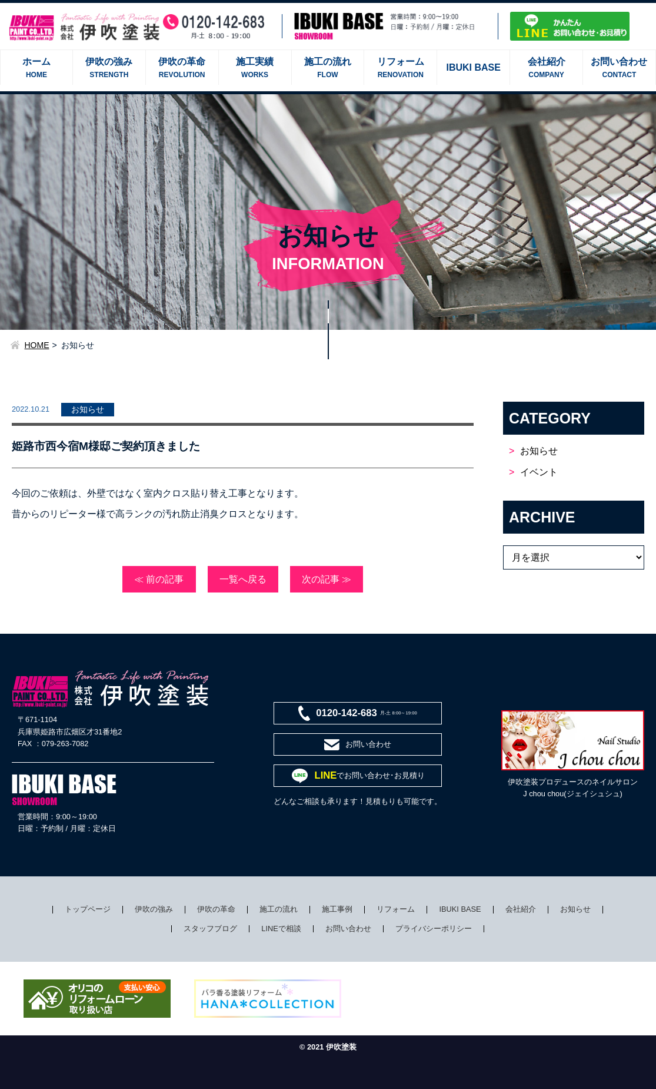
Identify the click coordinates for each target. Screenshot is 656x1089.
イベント (539, 472)
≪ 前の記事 (159, 579)
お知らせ (539, 451)
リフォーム (396, 909)
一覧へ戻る (243, 579)
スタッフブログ (210, 928)
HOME (37, 345)
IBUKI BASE (460, 909)
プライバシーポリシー (433, 928)
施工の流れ (278, 909)
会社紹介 (520, 909)
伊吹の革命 (216, 909)
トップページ (88, 909)
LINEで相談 (281, 928)
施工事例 (337, 909)
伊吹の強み (154, 909)
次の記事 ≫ (326, 579)
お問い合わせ (348, 928)
